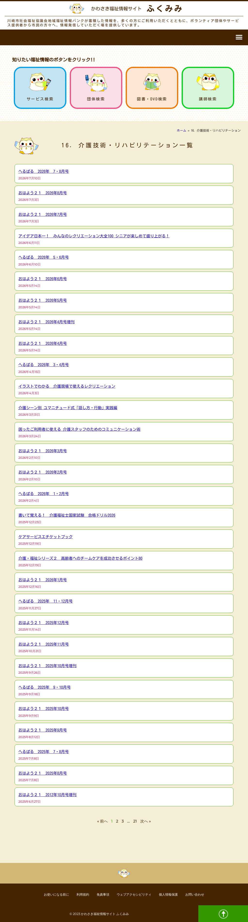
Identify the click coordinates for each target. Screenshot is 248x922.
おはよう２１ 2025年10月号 (43, 708)
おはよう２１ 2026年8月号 (42, 193)
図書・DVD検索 (152, 99)
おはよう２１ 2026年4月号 (42, 343)
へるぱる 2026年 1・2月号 (43, 494)
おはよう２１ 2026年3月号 (42, 451)
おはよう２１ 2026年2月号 (42, 472)
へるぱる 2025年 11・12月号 (45, 601)
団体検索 (96, 99)
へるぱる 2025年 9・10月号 (44, 687)
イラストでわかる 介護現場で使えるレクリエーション (66, 386)
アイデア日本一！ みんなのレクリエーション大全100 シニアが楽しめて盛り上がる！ (94, 236)
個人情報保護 (174, 894)
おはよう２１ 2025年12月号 (43, 623)
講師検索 (208, 99)
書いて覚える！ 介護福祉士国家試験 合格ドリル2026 (66, 515)
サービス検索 (40, 99)
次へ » (145, 821)
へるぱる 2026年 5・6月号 (43, 257)
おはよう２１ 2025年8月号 (42, 773)
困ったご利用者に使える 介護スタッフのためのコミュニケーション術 (79, 429)
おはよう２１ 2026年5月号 (42, 300)
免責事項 (100, 894)
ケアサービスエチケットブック (45, 537)
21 (135, 821)
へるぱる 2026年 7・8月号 (43, 171)
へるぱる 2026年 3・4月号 (43, 365)
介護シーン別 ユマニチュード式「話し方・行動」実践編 (67, 408)
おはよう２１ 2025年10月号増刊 (47, 666)
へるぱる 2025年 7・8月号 (43, 752)
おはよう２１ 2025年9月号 (42, 730)
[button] (238, 37)
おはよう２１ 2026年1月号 (42, 580)
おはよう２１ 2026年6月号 (42, 279)
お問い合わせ (204, 894)
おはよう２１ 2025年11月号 (43, 644)
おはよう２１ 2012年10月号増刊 (47, 795)
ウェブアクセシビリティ (135, 894)
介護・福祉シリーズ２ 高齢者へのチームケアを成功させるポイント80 (80, 558)
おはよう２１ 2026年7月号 (42, 214)
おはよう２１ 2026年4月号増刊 (46, 322)
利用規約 (77, 894)
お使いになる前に (47, 894)
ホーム (181, 130)
